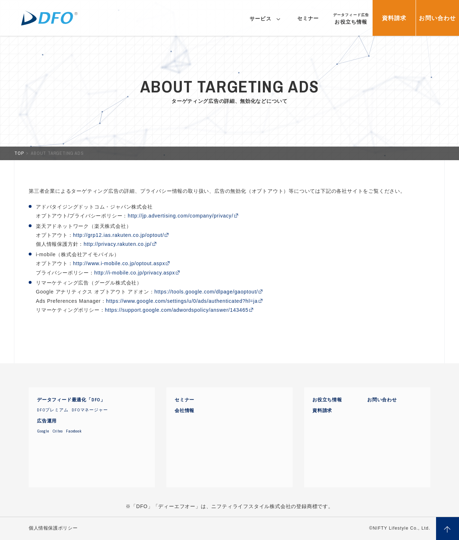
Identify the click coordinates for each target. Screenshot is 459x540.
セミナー (184, 400)
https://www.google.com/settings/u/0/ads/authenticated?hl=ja (182, 301)
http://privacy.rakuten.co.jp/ (117, 244)
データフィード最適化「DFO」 (71, 400)
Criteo (58, 431)
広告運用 (47, 421)
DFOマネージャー (90, 410)
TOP (19, 153)
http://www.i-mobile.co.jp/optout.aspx (119, 263)
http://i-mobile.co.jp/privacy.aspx (134, 273)
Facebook (73, 431)
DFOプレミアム (52, 410)
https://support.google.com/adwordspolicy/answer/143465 (176, 310)
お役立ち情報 (327, 400)
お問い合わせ (382, 400)
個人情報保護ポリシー (53, 528)
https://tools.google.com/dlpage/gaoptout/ (206, 292)
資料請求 (322, 411)
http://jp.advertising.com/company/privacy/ (180, 216)
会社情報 (184, 411)
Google (43, 431)
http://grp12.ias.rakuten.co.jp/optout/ (118, 235)
